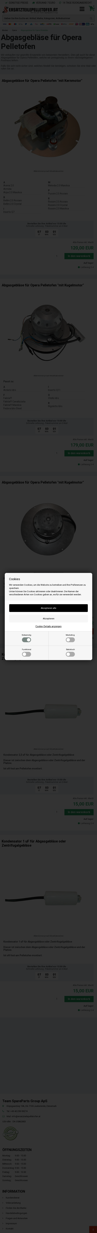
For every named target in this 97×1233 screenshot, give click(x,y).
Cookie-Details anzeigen (48, 626)
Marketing (70, 638)
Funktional (26, 652)
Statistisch (70, 652)
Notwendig (26, 638)
